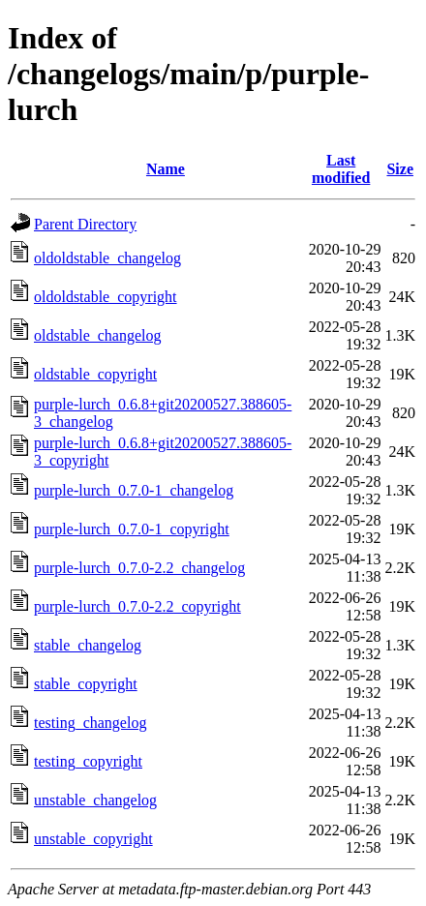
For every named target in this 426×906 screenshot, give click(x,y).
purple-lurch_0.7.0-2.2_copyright (137, 606)
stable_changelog (87, 645)
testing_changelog (90, 722)
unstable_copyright (93, 838)
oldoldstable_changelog (107, 258)
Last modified (341, 169)
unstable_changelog (95, 800)
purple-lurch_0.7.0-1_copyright (131, 529)
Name (165, 169)
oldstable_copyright (95, 374)
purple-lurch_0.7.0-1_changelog (133, 490)
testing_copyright (88, 761)
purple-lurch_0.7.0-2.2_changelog (139, 567)
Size (399, 169)
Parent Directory (85, 224)
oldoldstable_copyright (105, 296)
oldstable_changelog (98, 335)
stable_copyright (85, 684)
